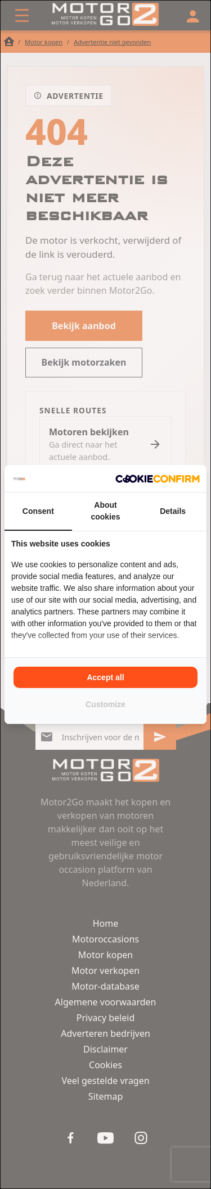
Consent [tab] (38, 511)
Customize (105, 704)
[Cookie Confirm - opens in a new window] (157, 478)
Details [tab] (173, 511)
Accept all (105, 677)
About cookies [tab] (105, 510)
